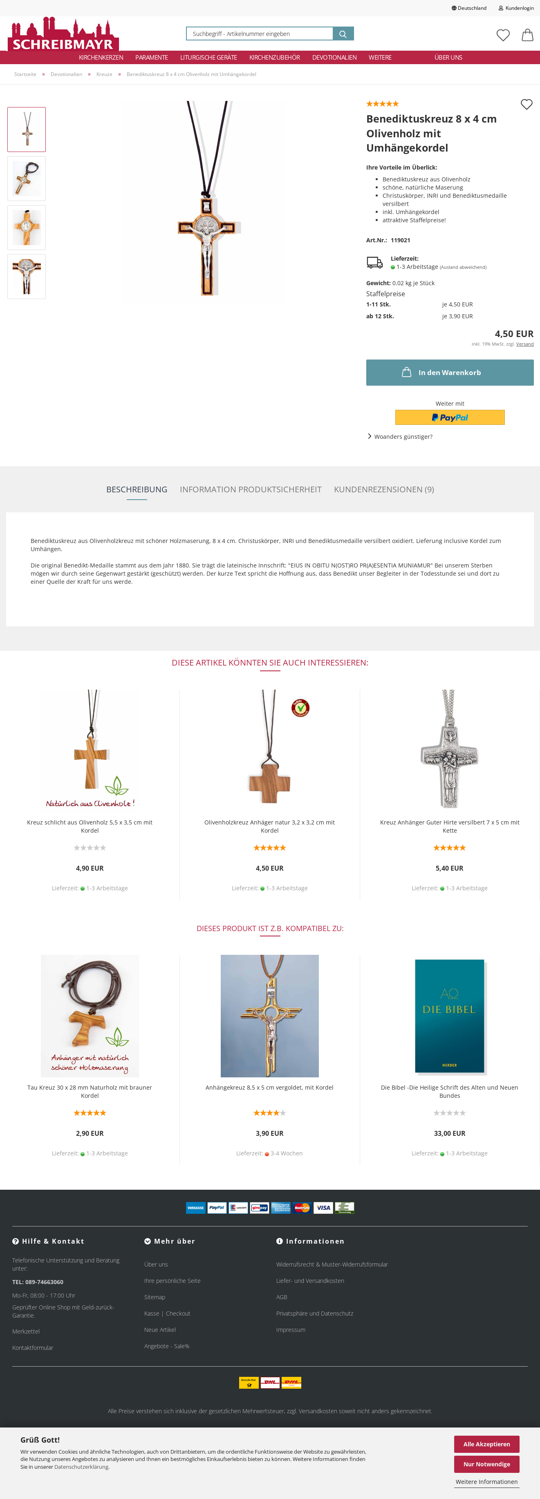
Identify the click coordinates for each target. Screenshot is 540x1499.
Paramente (151, 57)
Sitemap (154, 1297)
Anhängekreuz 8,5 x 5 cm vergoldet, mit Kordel (270, 1087)
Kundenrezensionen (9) (384, 489)
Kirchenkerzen (101, 57)
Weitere (380, 57)
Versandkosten (318, 1411)
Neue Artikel (160, 1330)
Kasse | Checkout (167, 1313)
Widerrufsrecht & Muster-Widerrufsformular (332, 1264)
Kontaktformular (32, 1348)
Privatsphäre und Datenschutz (314, 1313)
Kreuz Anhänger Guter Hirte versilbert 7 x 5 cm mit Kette (450, 826)
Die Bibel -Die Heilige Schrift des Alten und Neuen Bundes (449, 1091)
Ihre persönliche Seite (172, 1281)
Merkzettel (26, 1331)
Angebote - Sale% (166, 1346)
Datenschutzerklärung (81, 1466)
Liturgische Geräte (208, 57)
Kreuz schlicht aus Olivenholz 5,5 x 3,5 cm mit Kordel (89, 826)
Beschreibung (137, 489)
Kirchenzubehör (274, 57)
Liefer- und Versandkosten (310, 1281)
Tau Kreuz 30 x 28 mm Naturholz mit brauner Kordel (89, 1091)
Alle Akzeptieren (487, 1444)
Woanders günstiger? (403, 436)
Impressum (290, 1330)
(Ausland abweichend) (463, 267)
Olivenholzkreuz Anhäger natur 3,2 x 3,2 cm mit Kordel (269, 826)
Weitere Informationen (487, 1482)
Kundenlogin (516, 7)
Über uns (448, 57)
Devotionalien (334, 57)
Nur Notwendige (487, 1464)
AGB (281, 1297)
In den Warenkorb (440, 371)
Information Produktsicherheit (251, 489)
